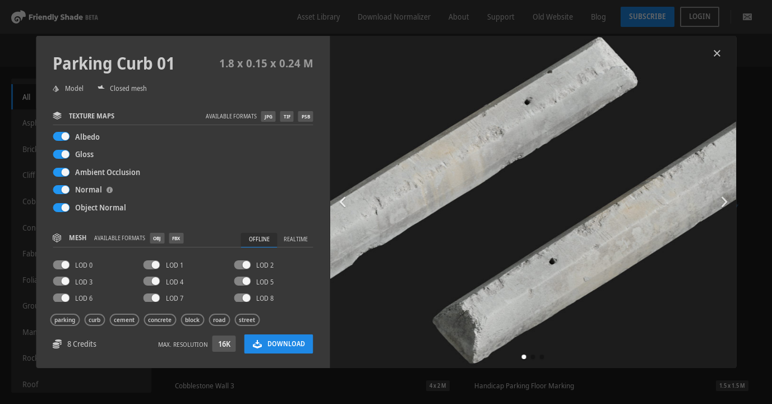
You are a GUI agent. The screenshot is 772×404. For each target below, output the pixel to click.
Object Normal (100, 207)
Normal (94, 189)
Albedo (87, 136)
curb (94, 320)
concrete (160, 320)
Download (279, 343)
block (192, 320)
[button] (524, 357)
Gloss (84, 154)
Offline (259, 239)
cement (124, 320)
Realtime (296, 239)
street (247, 320)
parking (64, 320)
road (219, 320)
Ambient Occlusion (107, 172)
